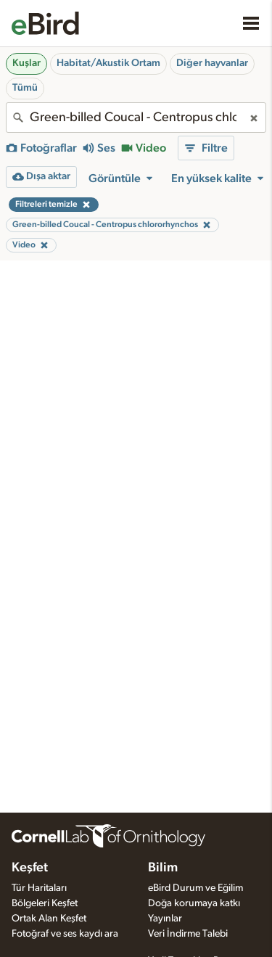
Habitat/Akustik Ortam (108, 63)
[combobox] (136, 117)
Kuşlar (26, 63)
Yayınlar (165, 918)
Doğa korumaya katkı (194, 903)
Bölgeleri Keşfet (45, 903)
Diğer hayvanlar (212, 63)
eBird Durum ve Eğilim (195, 888)
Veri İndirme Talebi (188, 934)
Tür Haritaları (39, 888)
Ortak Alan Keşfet (49, 918)
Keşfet (30, 867)
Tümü (25, 88)
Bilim (163, 867)
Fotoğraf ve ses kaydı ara (65, 934)
